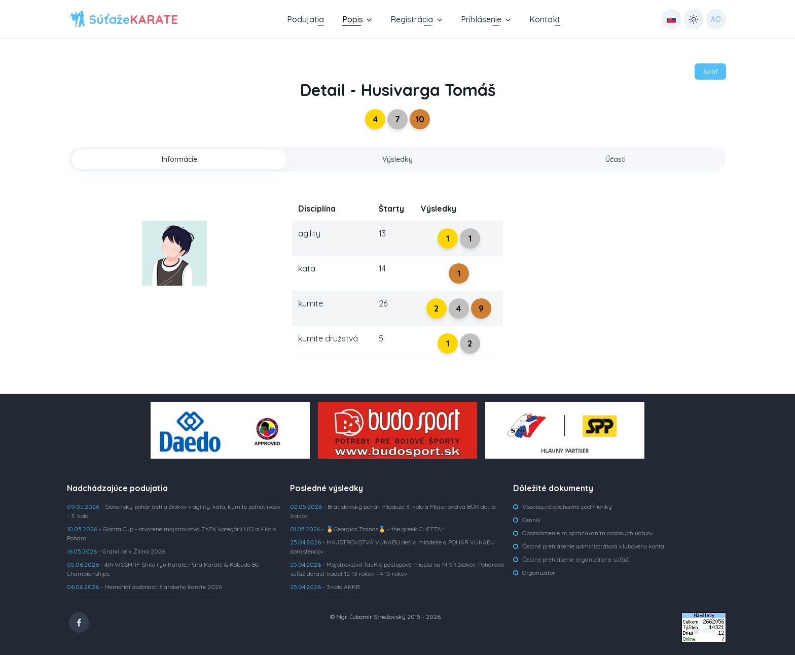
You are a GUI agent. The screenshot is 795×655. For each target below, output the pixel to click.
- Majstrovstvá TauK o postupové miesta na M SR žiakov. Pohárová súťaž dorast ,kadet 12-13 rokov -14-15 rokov (397, 569)
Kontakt (544, 19)
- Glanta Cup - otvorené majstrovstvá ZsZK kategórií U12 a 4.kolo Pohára (171, 533)
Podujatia (305, 19)
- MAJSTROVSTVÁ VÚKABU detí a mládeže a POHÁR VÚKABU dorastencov (392, 546)
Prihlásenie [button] (481, 19)
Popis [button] (352, 19)
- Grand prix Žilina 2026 (116, 551)
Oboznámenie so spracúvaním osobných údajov (587, 533)
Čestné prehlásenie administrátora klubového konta (593, 546)
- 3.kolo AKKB (324, 587)
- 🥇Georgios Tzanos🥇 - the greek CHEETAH (368, 529)
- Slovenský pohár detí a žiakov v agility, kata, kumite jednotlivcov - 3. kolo (173, 511)
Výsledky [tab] (397, 159)
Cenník (531, 520)
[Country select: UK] (671, 19)
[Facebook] (79, 622)
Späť (710, 71)
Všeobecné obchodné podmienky (567, 506)
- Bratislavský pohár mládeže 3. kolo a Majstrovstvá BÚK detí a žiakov (393, 511)
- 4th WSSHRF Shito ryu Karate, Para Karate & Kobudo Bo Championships (163, 569)
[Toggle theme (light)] (693, 19)
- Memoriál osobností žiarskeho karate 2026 (144, 587)
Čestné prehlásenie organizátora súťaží (576, 559)
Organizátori (539, 572)
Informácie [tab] (179, 159)
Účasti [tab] (615, 159)
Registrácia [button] (411, 19)
